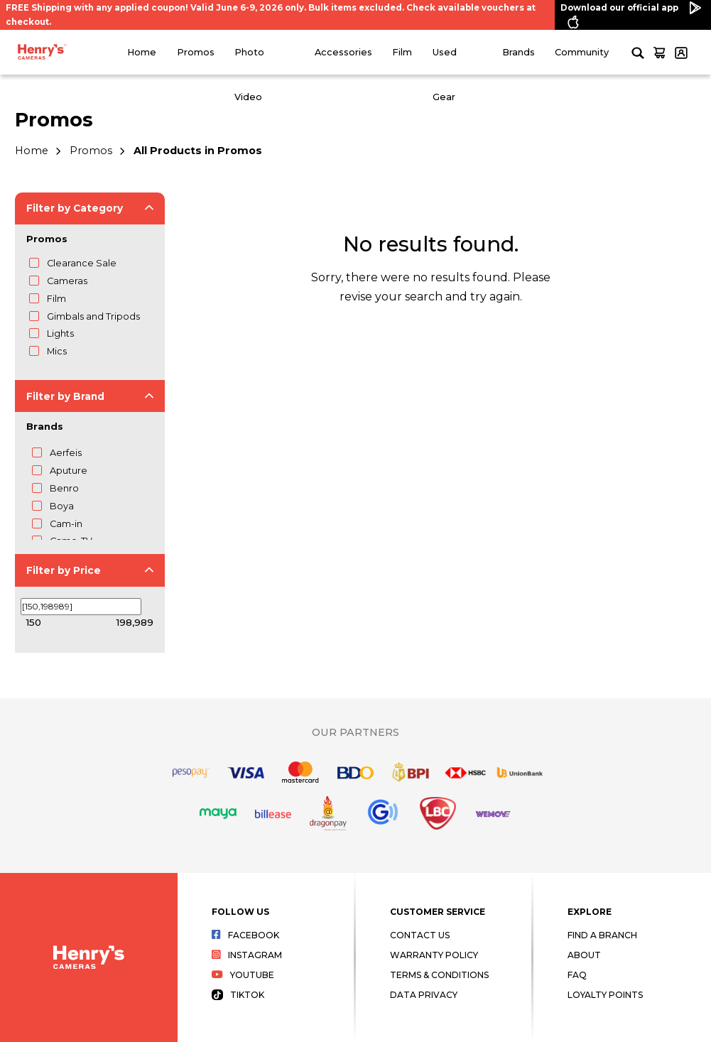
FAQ (577, 975)
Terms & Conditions (439, 975)
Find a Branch (602, 935)
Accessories (343, 52)
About (584, 955)
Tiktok (238, 994)
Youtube (243, 975)
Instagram (247, 955)
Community (582, 52)
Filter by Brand (65, 396)
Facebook (245, 935)
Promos (196, 52)
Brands (518, 52)
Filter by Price (63, 570)
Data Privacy (423, 994)
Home (141, 52)
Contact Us (420, 935)
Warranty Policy (434, 955)
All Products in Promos (198, 150)
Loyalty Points (605, 994)
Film (402, 52)
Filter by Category (74, 208)
